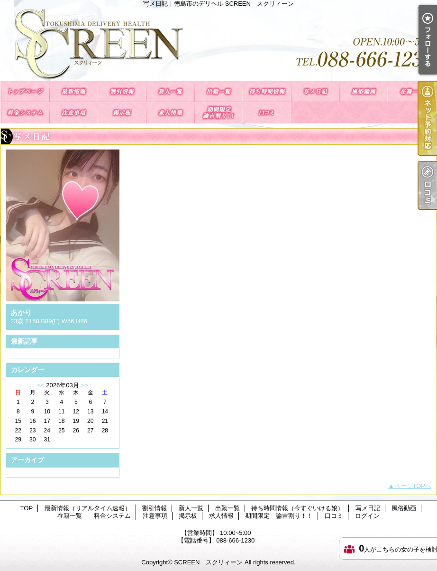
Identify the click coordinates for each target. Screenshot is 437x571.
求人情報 (170, 112)
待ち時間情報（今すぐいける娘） (267, 91)
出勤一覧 (218, 91)
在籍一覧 (412, 91)
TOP (25, 91)
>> (84, 385)
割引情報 (122, 91)
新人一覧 (170, 91)
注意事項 (73, 112)
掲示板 (122, 112)
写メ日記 (315, 91)
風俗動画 (363, 91)
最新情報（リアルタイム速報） (73, 91)
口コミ (267, 112)
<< (40, 385)
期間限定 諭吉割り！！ (218, 112)
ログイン (367, 515)
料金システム (25, 112)
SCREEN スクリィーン (208, 562)
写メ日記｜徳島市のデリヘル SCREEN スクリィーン (218, 44)
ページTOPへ (413, 485)
